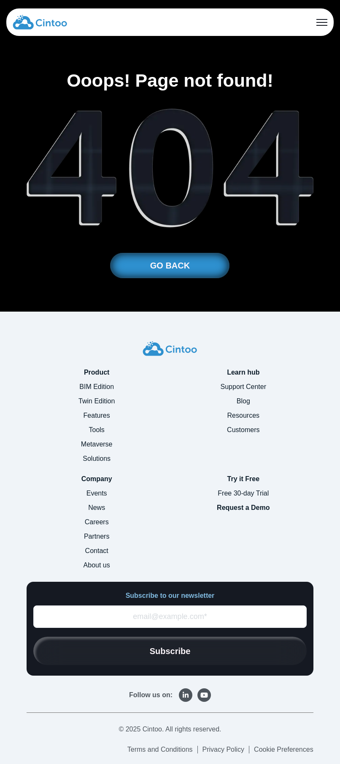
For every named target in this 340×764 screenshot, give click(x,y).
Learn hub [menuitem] (243, 372)
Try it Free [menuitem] (243, 478)
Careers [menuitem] (97, 522)
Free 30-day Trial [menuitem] (243, 493)
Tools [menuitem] (96, 429)
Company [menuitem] (96, 478)
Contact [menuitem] (96, 550)
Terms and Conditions (160, 749)
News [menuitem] (96, 507)
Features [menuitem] (97, 415)
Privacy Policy (223, 749)
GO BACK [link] (170, 265)
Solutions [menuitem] (97, 458)
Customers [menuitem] (243, 429)
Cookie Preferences (283, 749)
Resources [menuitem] (243, 415)
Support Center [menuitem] (244, 386)
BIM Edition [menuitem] (96, 386)
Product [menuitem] (96, 372)
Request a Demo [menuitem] (243, 507)
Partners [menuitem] (96, 536)
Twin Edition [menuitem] (96, 401)
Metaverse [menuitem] (97, 444)
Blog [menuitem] (243, 401)
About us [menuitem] (97, 565)
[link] (40, 21)
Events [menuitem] (96, 493)
